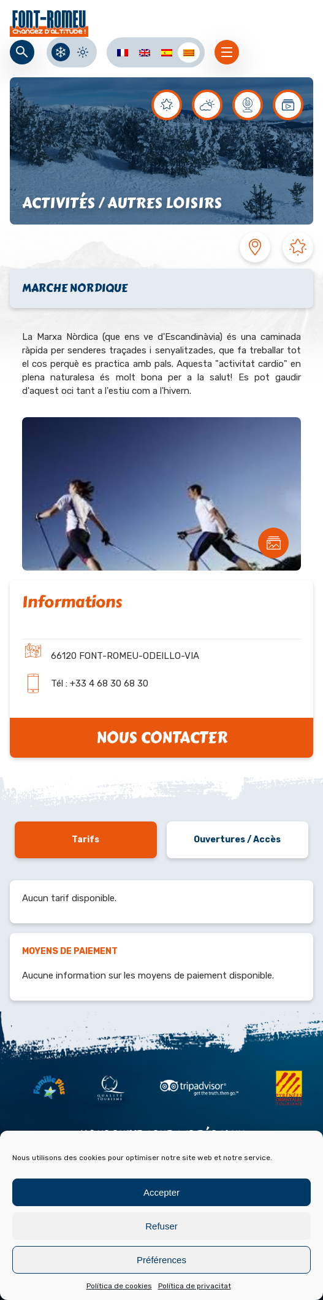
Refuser (161, 1226)
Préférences (161, 1260)
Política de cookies (119, 1286)
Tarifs (85, 839)
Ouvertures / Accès (237, 839)
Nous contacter (161, 738)
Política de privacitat (194, 1286)
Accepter (161, 1192)
